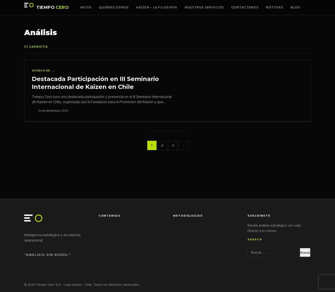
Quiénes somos (114, 7)
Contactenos (244, 7)
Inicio (86, 7)
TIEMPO (52, 7)
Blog (295, 7)
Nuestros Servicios (204, 7)
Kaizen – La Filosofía (156, 7)
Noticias (274, 7)
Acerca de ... (43, 70)
